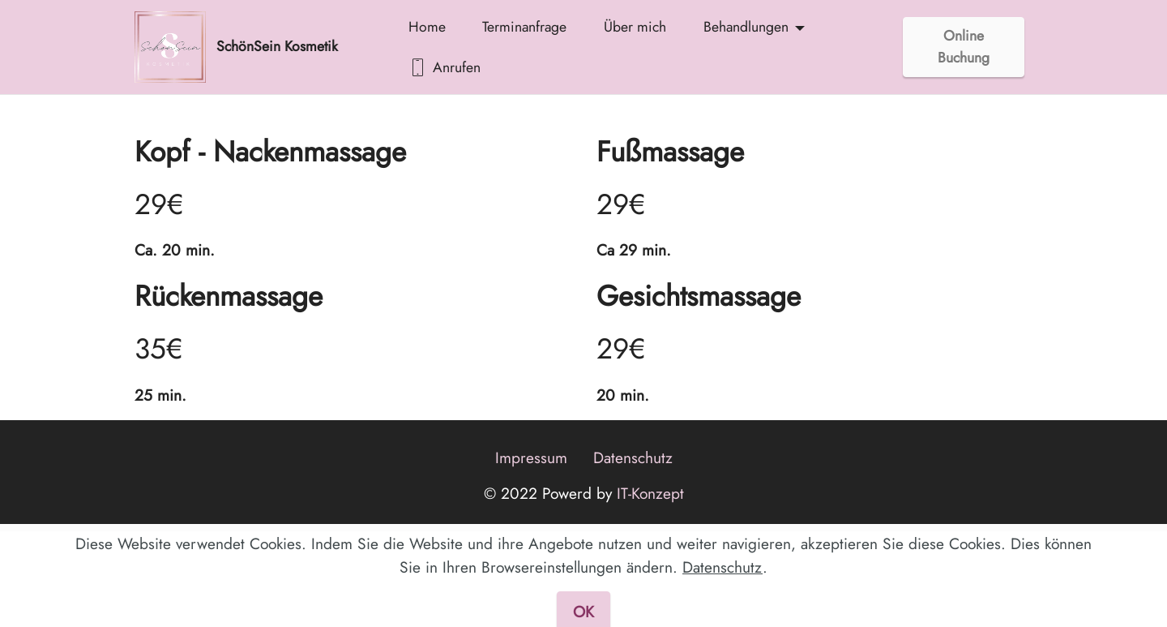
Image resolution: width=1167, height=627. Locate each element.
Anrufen (444, 67)
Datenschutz (633, 457)
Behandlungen (746, 26)
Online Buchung (964, 46)
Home (427, 26)
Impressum (531, 457)
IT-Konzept (648, 493)
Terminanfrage (524, 26)
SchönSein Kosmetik (277, 47)
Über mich (635, 26)
